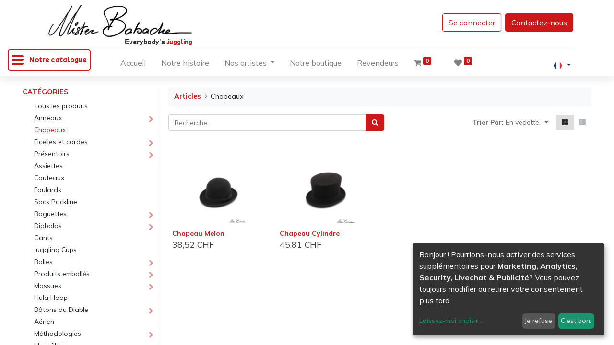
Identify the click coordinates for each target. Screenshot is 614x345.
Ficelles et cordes (61, 142)
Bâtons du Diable (61, 309)
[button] (527, 122)
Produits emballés (62, 273)
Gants (43, 237)
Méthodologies (57, 333)
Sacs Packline (55, 201)
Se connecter (472, 22)
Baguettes (50, 213)
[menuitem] (133, 64)
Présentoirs (52, 154)
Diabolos (48, 225)
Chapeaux (50, 130)
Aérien (44, 321)
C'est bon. (576, 320)
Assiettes (48, 165)
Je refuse (538, 320)
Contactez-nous (539, 22)
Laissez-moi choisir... (451, 320)
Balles (43, 261)
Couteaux (49, 177)
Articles (187, 96)
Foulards (47, 189)
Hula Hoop (51, 297)
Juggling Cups (55, 249)
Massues (47, 285)
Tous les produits (61, 106)
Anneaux (48, 118)
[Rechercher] (375, 122)
